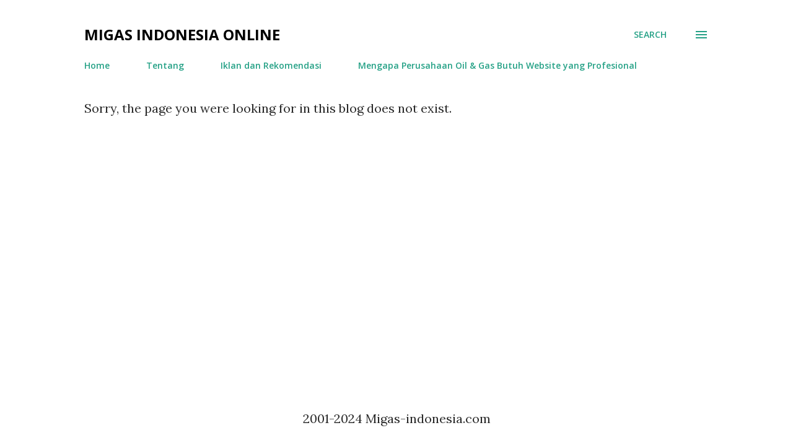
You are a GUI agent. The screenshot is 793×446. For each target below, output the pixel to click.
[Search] (650, 34)
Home (97, 65)
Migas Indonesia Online (182, 34)
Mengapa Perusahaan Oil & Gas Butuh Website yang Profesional (497, 65)
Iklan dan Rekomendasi (271, 65)
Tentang (165, 65)
